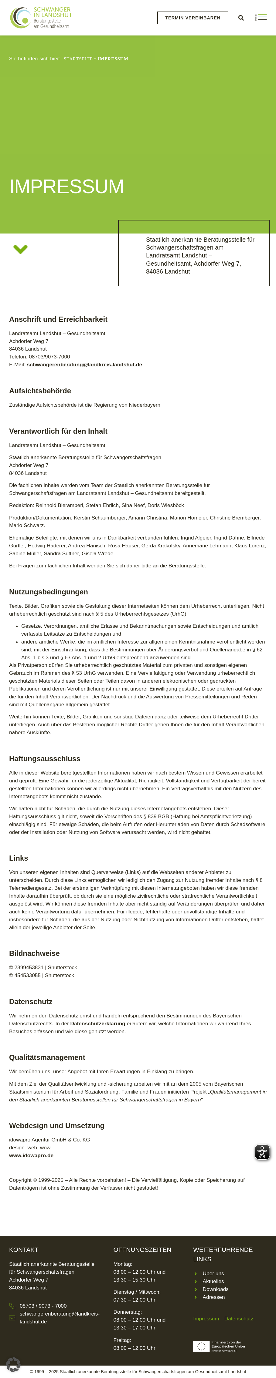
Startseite (78, 58)
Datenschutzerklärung (97, 1023)
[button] (241, 18)
